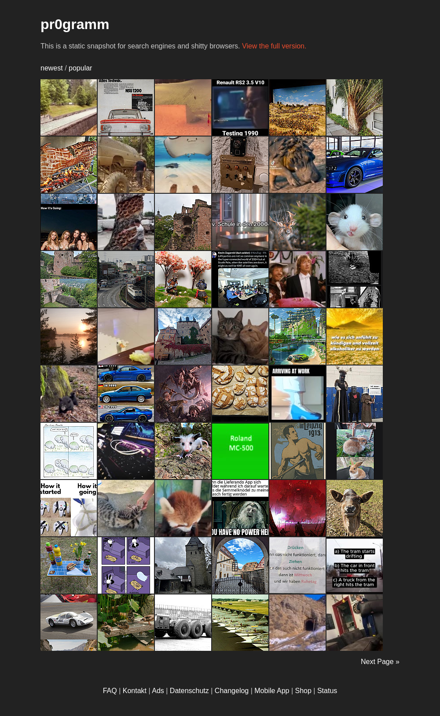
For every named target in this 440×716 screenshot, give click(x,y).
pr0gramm (75, 24)
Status (327, 690)
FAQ (110, 690)
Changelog (232, 690)
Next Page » (380, 661)
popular (80, 68)
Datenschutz (189, 690)
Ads (158, 690)
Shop (303, 690)
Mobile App (271, 690)
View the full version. (274, 46)
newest (51, 68)
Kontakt (135, 690)
